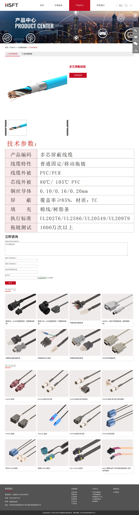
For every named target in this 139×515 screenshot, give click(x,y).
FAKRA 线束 (42, 434)
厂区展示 (74, 503)
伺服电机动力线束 (44, 358)
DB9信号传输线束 (108, 358)
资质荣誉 (74, 499)
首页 (6, 47)
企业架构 (74, 497)
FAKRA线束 (10, 399)
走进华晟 (74, 492)
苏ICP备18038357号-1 (88, 513)
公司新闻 (116, 492)
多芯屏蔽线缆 (66, 249)
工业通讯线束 (22, 47)
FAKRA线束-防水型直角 (79, 399)
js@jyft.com (13, 501)
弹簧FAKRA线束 (44, 468)
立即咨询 (78, 75)
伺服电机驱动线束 (76, 358)
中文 (123, 5)
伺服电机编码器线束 (13, 358)
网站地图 (76, 513)
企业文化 (74, 501)
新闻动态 (116, 489)
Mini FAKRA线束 (76, 468)
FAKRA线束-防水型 (45, 399)
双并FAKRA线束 (12, 468)
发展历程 (74, 494)
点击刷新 (50, 278)
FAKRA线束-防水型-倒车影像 (113, 399)
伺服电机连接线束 (76, 323)
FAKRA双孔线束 (108, 434)
